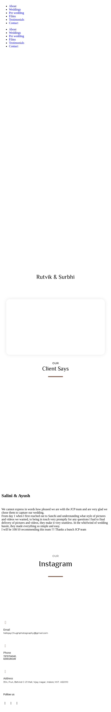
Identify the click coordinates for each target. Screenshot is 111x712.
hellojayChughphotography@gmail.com (25, 633)
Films (12, 16)
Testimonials (16, 19)
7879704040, (9, 656)
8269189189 (9, 659)
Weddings (15, 9)
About (12, 6)
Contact (13, 23)
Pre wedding (16, 12)
